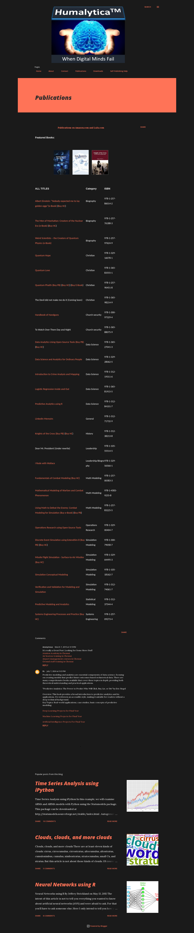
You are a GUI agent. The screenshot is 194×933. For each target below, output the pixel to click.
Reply (45, 665)
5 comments (49, 868)
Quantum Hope (43, 255)
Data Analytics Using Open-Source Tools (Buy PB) (59, 342)
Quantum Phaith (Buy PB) (48, 285)
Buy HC (61, 205)
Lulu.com (99, 127)
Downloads (96, 71)
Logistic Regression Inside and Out (52, 389)
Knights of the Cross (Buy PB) (49, 433)
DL (44, 671)
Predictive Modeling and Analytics (52, 604)
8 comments (49, 916)
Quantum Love (42, 270)
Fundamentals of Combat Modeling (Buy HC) (57, 478)
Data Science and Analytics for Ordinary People (58, 359)
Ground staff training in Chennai (58, 661)
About (49, 71)
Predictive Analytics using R (48, 403)
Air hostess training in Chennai (57, 656)
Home (37, 71)
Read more (112, 821)
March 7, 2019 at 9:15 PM (65, 647)
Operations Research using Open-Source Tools (58, 527)
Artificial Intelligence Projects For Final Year (64, 721)
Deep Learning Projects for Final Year (61, 710)
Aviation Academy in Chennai (56, 653)
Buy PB (77, 512)
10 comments (49, 821)
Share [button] (143, 127)
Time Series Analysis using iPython (67, 786)
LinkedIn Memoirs (44, 418)
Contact (63, 71)
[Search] (147, 6)
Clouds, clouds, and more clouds (73, 837)
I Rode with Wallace (45, 463)
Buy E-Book (77, 285)
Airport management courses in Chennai (62, 659)
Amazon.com (82, 127)
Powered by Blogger (97, 926)
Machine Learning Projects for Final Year (62, 716)
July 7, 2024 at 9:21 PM (56, 671)
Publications (79, 71)
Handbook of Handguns (47, 314)
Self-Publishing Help (117, 71)
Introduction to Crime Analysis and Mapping (57, 374)
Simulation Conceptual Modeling (51, 574)
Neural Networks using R (65, 884)
